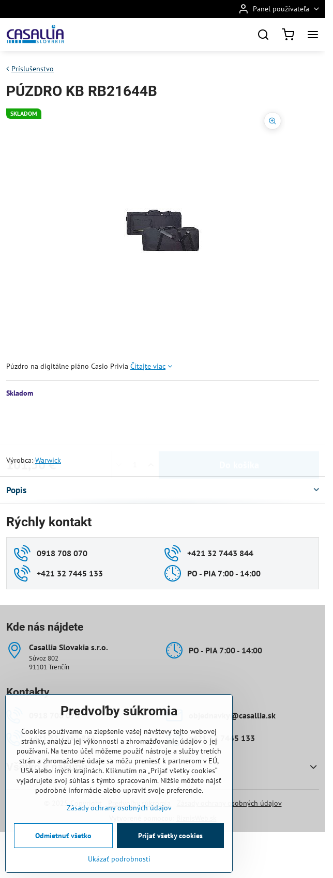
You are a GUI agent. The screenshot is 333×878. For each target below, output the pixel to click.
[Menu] (312, 34)
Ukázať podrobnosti (119, 859)
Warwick (48, 460)
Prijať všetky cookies (170, 835)
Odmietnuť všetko (63, 835)
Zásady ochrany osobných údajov (119, 807)
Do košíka (239, 426)
